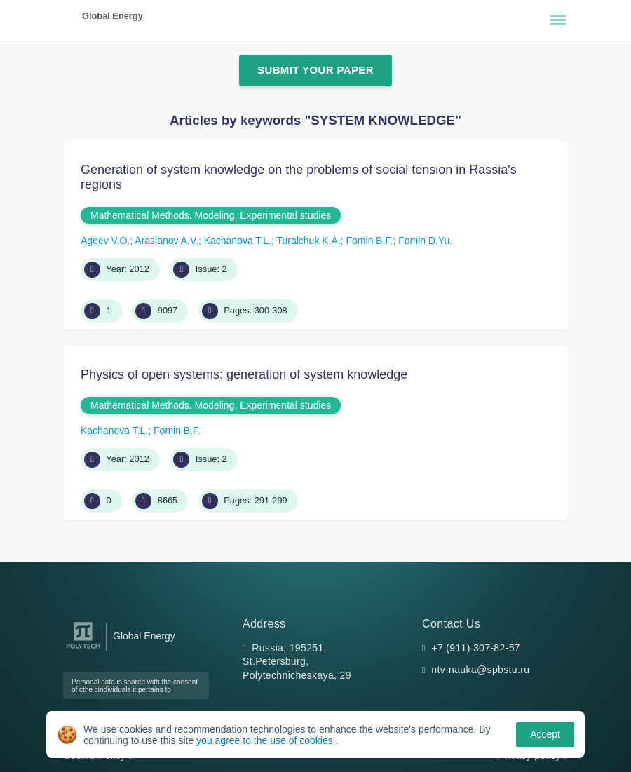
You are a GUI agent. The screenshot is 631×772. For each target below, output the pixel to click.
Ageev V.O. (105, 240)
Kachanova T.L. (237, 240)
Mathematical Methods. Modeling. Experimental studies (210, 215)
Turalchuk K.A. (308, 240)
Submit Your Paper (315, 70)
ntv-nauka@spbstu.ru (480, 669)
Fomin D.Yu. (425, 240)
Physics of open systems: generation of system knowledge (244, 374)
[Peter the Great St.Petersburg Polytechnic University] (83, 649)
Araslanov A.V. (166, 240)
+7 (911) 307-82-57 (475, 648)
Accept (545, 734)
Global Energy (112, 16)
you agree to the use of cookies (265, 740)
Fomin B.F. (369, 240)
